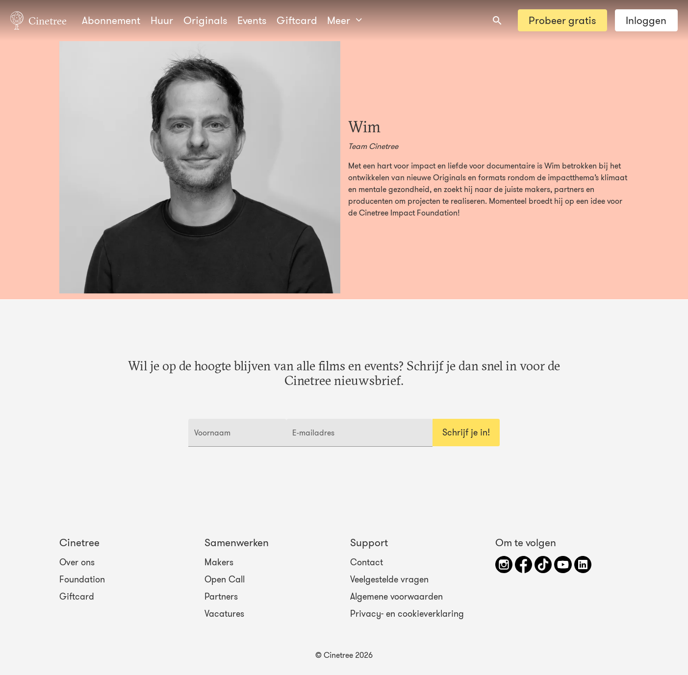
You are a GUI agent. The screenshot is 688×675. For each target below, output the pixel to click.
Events (251, 20)
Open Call (224, 579)
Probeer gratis (562, 20)
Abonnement (111, 20)
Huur (162, 20)
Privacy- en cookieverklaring (407, 613)
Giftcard (297, 20)
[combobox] (497, 20)
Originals (205, 20)
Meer (344, 20)
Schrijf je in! (466, 432)
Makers (218, 562)
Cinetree (38, 20)
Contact (366, 562)
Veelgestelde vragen (389, 579)
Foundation (82, 579)
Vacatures (224, 613)
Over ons (77, 562)
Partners (221, 596)
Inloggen (646, 20)
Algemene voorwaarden (396, 596)
